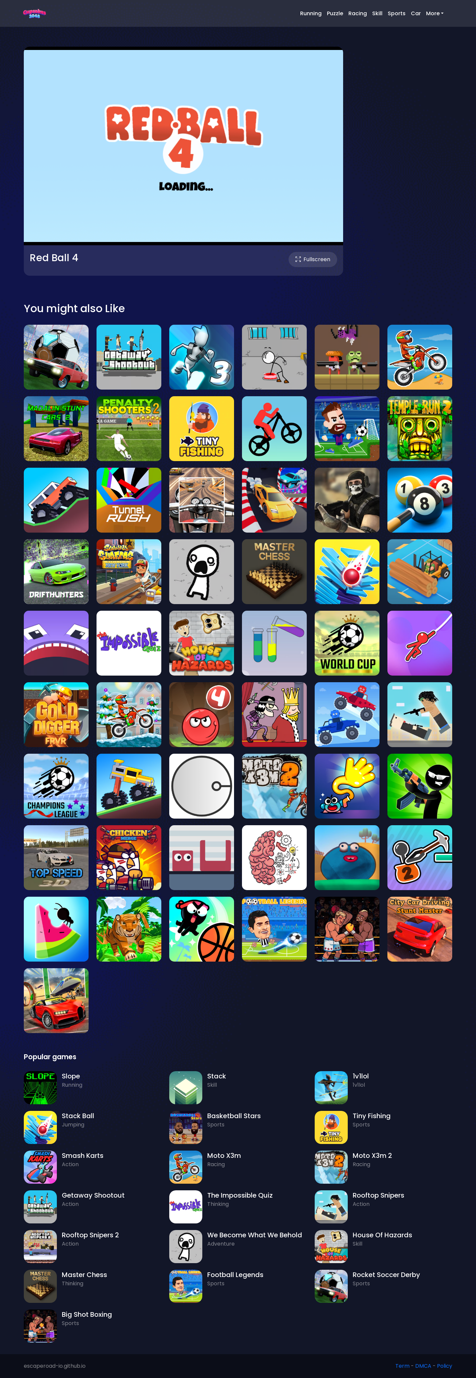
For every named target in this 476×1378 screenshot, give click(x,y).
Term (402, 1366)
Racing (357, 13)
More (433, 13)
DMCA (423, 1366)
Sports (397, 13)
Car (416, 13)
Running (311, 13)
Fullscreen (313, 259)
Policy (444, 1366)
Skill (377, 13)
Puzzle (335, 13)
